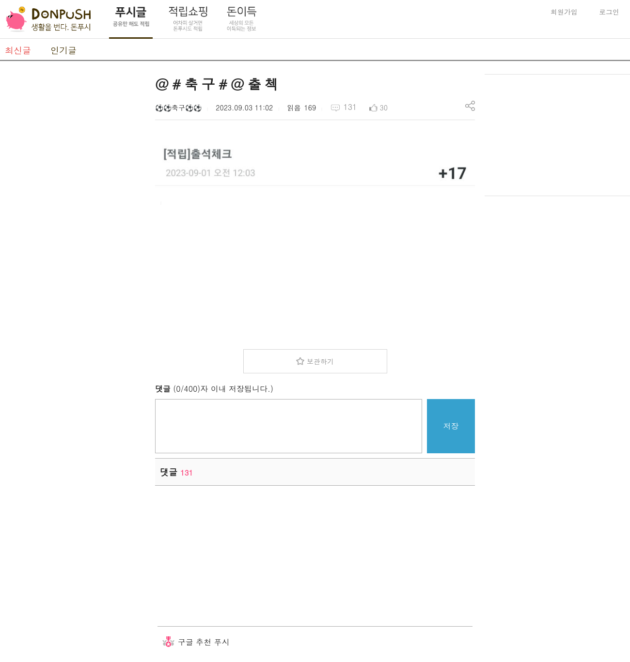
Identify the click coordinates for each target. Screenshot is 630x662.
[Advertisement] (72, 219)
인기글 (63, 50)
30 (384, 107)
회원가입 (564, 11)
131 (350, 106)
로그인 (609, 11)
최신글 (18, 50)
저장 (451, 425)
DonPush (48, 19)
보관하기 (320, 361)
